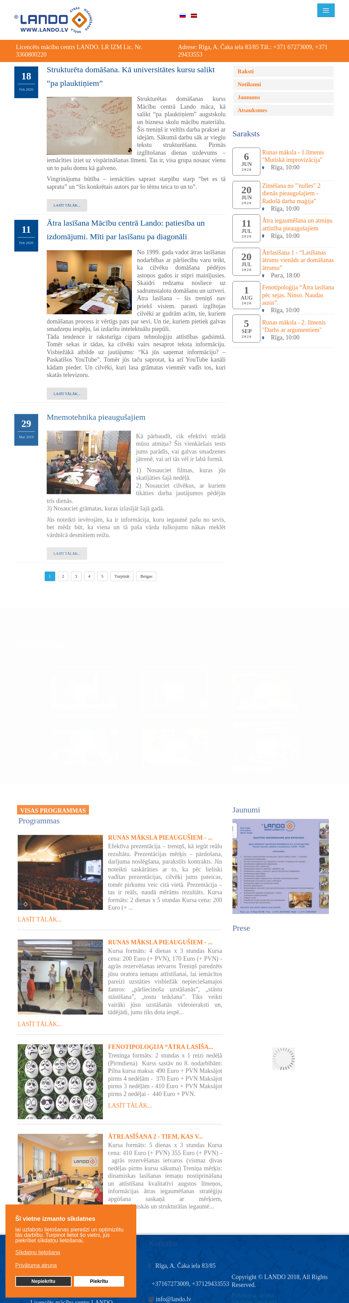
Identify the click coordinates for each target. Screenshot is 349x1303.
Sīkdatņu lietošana (254, 1297)
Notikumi (249, 84)
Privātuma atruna (253, 1291)
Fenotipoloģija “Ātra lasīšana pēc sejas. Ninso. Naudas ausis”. (298, 295)
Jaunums (249, 97)
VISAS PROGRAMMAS (53, 806)
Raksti (246, 71)
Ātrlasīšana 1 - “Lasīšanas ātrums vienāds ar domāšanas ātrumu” (298, 260)
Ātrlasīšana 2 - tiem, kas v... (155, 1132)
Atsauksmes (252, 110)
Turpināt (122, 576)
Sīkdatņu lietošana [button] (37, 1252)
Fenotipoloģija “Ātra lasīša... (160, 1042)
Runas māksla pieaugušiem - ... (160, 833)
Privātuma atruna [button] (36, 1265)
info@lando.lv (173, 1294)
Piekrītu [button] (99, 1281)
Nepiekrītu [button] (43, 1281)
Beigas (146, 576)
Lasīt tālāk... (67, 205)
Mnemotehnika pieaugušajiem (96, 412)
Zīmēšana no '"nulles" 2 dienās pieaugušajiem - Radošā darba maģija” (291, 193)
